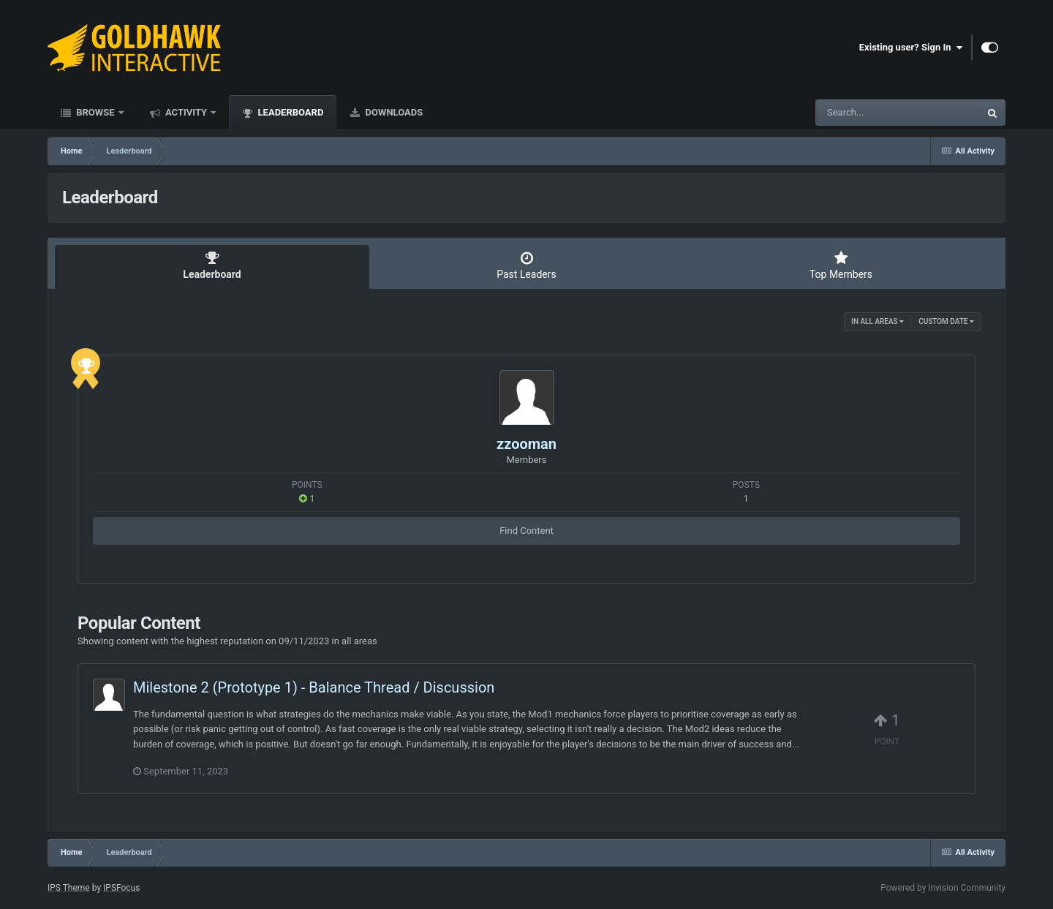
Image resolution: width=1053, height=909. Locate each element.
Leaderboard (289, 112)
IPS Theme (69, 888)
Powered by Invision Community (942, 888)
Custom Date (946, 321)
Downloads (393, 112)
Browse (95, 112)
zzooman (526, 444)
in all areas (877, 321)
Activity (186, 112)
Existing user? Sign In (910, 47)
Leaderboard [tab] (212, 265)
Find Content (526, 530)
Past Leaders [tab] (526, 265)
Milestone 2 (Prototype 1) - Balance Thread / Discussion (313, 687)
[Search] (860, 112)
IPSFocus (121, 888)
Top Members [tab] (841, 265)
